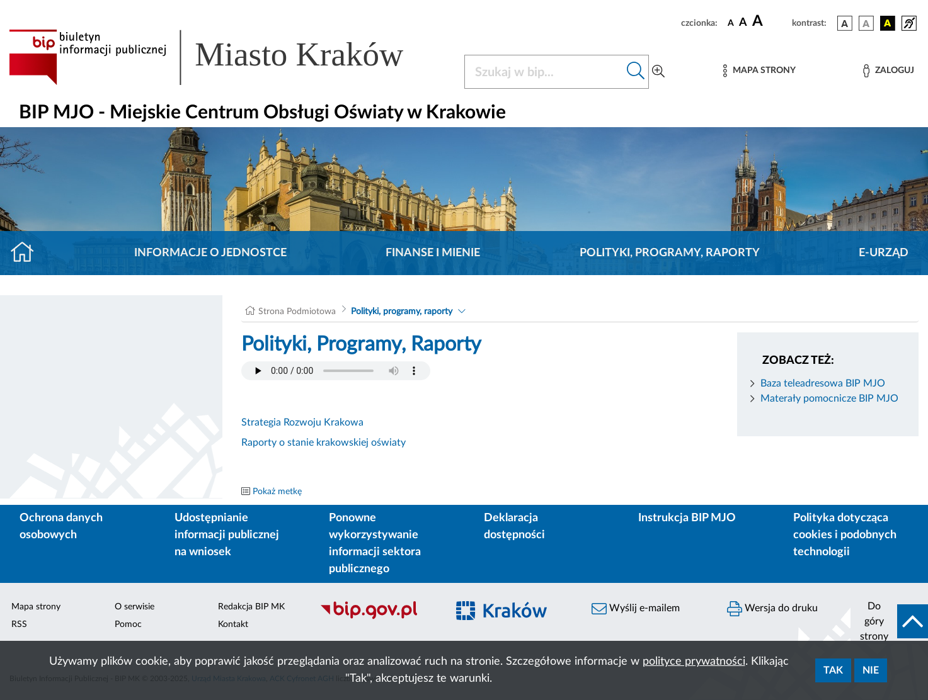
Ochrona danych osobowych (61, 526)
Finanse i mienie (433, 253)
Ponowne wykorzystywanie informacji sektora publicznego (375, 543)
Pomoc (128, 624)
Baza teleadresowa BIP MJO (822, 383)
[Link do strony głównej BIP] (224, 57)
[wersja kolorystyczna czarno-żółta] (887, 23)
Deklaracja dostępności (514, 526)
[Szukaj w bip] (636, 72)
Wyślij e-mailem (636, 608)
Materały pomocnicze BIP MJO (829, 398)
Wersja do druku (772, 608)
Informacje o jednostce (210, 253)
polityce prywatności (694, 661)
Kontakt (233, 624)
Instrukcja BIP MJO (687, 518)
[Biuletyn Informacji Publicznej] (377, 617)
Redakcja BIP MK (251, 606)
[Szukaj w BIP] (544, 72)
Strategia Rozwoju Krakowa (302, 422)
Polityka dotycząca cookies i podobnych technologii (844, 535)
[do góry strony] (889, 621)
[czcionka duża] (770, 21)
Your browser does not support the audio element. (335, 370)
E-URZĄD (883, 253)
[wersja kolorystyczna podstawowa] (844, 23)
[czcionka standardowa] (730, 22)
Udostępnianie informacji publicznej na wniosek (227, 535)
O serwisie (134, 606)
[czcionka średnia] (743, 22)
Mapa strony (35, 606)
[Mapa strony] (759, 70)
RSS (19, 624)
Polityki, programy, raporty (670, 253)
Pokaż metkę (277, 491)
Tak (833, 670)
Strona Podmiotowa (297, 311)
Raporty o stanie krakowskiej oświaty (323, 443)
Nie (870, 670)
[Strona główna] (27, 253)
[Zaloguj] (888, 70)
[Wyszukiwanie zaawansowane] (658, 71)
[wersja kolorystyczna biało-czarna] (866, 23)
